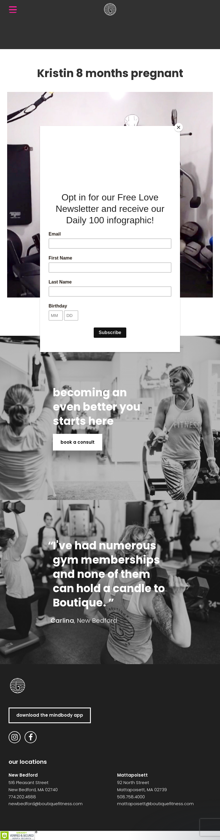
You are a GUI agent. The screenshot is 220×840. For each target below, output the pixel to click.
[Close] (178, 127)
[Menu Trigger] (13, 9)
